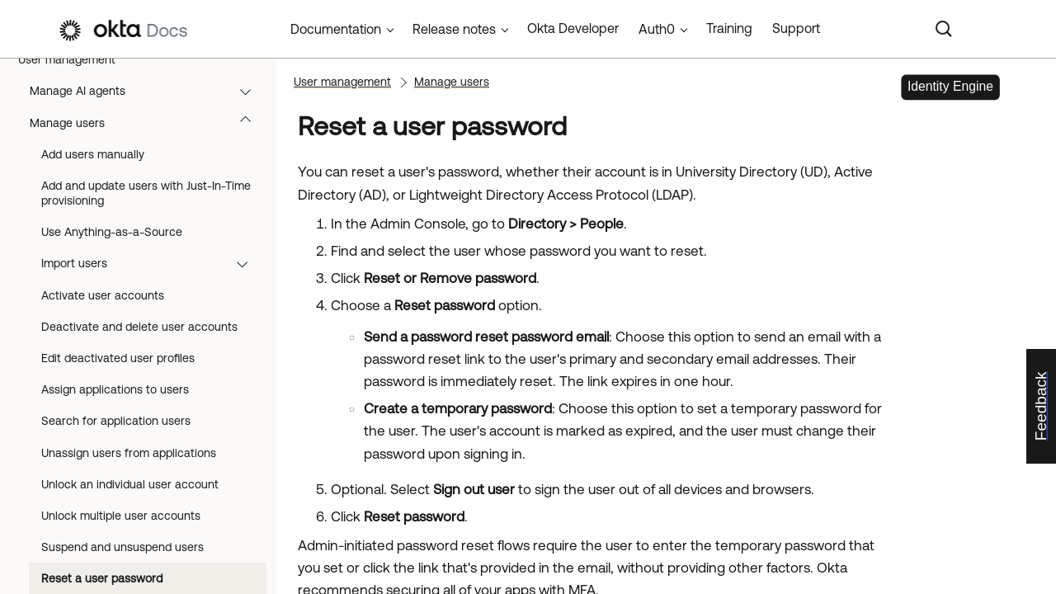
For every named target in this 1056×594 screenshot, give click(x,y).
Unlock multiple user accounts (120, 515)
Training (729, 28)
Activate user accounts (102, 295)
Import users (152, 263)
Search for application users (116, 420)
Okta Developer (573, 28)
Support (796, 28)
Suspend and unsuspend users (122, 547)
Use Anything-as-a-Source (111, 231)
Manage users (148, 123)
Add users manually (92, 154)
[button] (252, 59)
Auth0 (657, 28)
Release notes (454, 28)
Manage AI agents (148, 90)
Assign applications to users (115, 389)
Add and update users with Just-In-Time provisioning (146, 193)
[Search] (944, 29)
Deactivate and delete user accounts (139, 326)
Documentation (335, 28)
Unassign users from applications (128, 453)
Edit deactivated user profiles (118, 358)
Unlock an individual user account (130, 484)
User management (144, 59)
